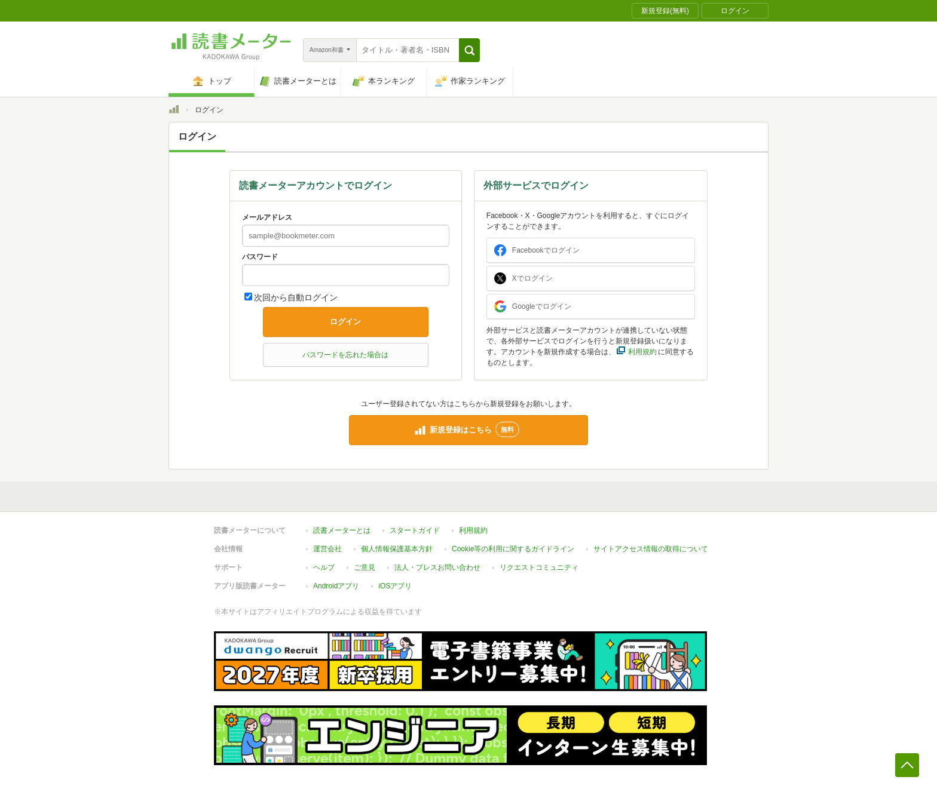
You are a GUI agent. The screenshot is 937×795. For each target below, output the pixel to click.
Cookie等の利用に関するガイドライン (513, 548)
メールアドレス (267, 217)
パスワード (260, 257)
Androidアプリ (336, 586)
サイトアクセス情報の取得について (650, 548)
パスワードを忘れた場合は (345, 355)
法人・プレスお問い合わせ (437, 567)
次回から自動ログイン (296, 297)
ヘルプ (324, 567)
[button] (469, 50)
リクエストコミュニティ (539, 567)
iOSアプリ (395, 586)
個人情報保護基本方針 (397, 548)
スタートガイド (415, 530)
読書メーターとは (341, 530)
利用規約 (473, 530)
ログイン (345, 321)
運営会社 (327, 548)
